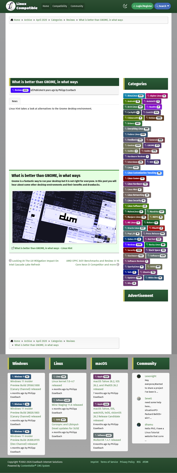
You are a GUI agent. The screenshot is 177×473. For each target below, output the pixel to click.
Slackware (134, 255)
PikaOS (156, 228)
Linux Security (135, 200)
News (14, 101)
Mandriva (155, 211)
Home (46, 6)
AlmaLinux (134, 95)
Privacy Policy (127, 461)
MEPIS (156, 217)
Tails (130, 272)
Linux (132, 167)
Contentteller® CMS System (35, 465)
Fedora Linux (135, 134)
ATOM (145, 461)
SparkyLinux (134, 266)
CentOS (151, 112)
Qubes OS (133, 239)
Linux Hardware (136, 184)
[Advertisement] (88, 50)
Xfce (130, 283)
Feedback (134, 140)
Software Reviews (136, 261)
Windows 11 (20, 376)
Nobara (151, 222)
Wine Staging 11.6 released (67, 404)
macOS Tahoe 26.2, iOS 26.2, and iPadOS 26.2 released (106, 385)
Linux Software (136, 206)
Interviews (134, 162)
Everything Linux (137, 128)
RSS (139, 461)
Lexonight (150, 376)
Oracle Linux (135, 228)
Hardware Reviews (137, 156)
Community (77, 6)
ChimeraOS (133, 118)
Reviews (20, 90)
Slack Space (156, 250)
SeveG (148, 398)
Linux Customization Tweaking (143, 173)
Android (132, 101)
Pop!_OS (132, 233)
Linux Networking (137, 195)
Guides (131, 151)
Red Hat (153, 239)
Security (133, 250)
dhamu (149, 424)
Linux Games (135, 178)
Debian (154, 118)
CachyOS (132, 112)
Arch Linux (134, 106)
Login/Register (142, 6)
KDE (153, 162)
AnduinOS (152, 101)
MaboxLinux (134, 211)
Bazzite (153, 106)
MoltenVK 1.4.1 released (107, 440)
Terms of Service (109, 461)
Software (157, 255)
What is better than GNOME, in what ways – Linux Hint (43, 248)
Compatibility (60, 6)
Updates (133, 277)
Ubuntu (148, 272)
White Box (154, 277)
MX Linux (132, 222)
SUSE (154, 266)
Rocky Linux (156, 244)
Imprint (95, 461)
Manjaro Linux (135, 217)
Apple (102, 376)
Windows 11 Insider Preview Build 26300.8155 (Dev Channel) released (25, 440)
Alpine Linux (156, 95)
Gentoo (133, 145)
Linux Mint (133, 189)
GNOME (152, 145)
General (155, 140)
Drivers (133, 123)
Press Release (154, 233)
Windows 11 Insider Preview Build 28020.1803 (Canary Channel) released (25, 412)
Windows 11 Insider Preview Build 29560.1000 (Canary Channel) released (25, 385)
